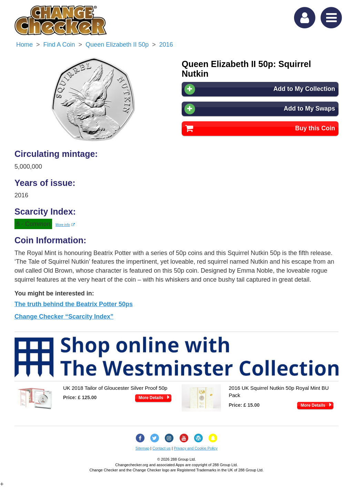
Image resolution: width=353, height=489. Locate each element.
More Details (151, 397)
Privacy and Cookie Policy (196, 448)
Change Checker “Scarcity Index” (63, 316)
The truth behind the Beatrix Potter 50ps (73, 304)
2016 (166, 44)
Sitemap (142, 448)
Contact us (161, 448)
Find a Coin (59, 44)
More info (65, 225)
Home (24, 44)
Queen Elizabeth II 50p (117, 44)
